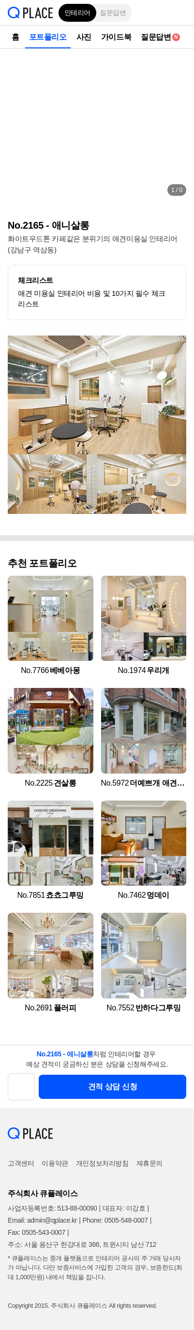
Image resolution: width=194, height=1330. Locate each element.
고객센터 (21, 1163)
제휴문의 (149, 1163)
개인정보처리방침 (102, 1163)
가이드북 (116, 37)
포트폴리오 (48, 37)
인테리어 (77, 12)
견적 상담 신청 (112, 1086)
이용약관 (55, 1163)
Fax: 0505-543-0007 (36, 1232)
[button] (179, 12)
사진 (83, 37)
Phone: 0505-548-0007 (115, 1220)
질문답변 (113, 12)
